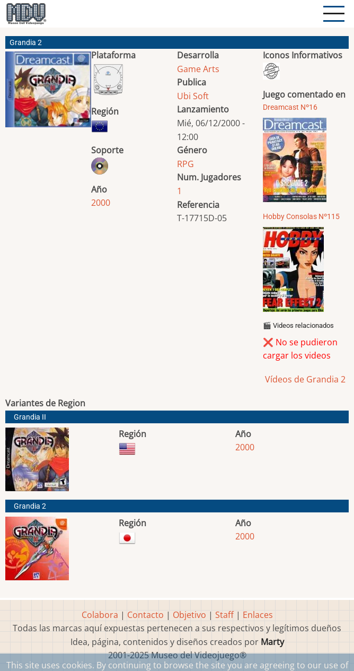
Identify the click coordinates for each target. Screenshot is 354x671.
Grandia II (30, 417)
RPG (185, 164)
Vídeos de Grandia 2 (304, 379)
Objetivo (189, 615)
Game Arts (198, 69)
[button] (48, 93)
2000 (100, 202)
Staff (224, 615)
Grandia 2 (30, 506)
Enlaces (258, 615)
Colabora (100, 615)
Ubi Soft (193, 96)
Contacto (145, 615)
